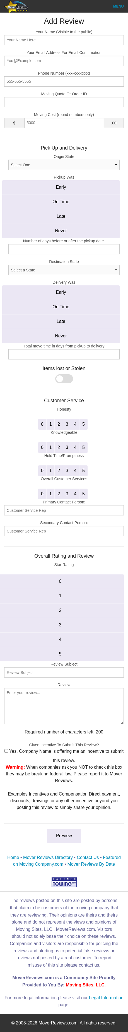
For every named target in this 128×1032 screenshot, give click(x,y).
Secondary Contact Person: (64, 528)
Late (61, 216)
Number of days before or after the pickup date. (64, 241)
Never (61, 230)
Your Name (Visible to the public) (64, 37)
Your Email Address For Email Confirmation (64, 58)
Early (61, 187)
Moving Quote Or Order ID (64, 99)
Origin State (64, 162)
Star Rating (64, 564)
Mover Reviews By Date (91, 864)
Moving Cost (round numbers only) (64, 114)
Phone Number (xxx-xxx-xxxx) (64, 79)
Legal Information (106, 997)
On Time (60, 201)
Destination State (64, 267)
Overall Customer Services (64, 479)
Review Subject (64, 670)
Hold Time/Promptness (64, 455)
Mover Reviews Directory (48, 857)
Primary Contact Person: (64, 507)
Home (13, 857)
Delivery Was (64, 282)
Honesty (64, 409)
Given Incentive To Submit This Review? (64, 745)
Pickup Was (64, 177)
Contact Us (88, 857)
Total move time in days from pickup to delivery (63, 346)
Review (64, 703)
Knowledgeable (64, 432)
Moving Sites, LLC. (86, 985)
